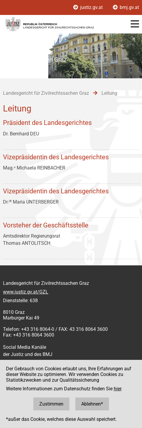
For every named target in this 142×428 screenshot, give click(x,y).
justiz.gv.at (88, 7)
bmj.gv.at (126, 7)
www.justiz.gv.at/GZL (25, 292)
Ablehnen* (92, 404)
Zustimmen (51, 404)
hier (117, 389)
